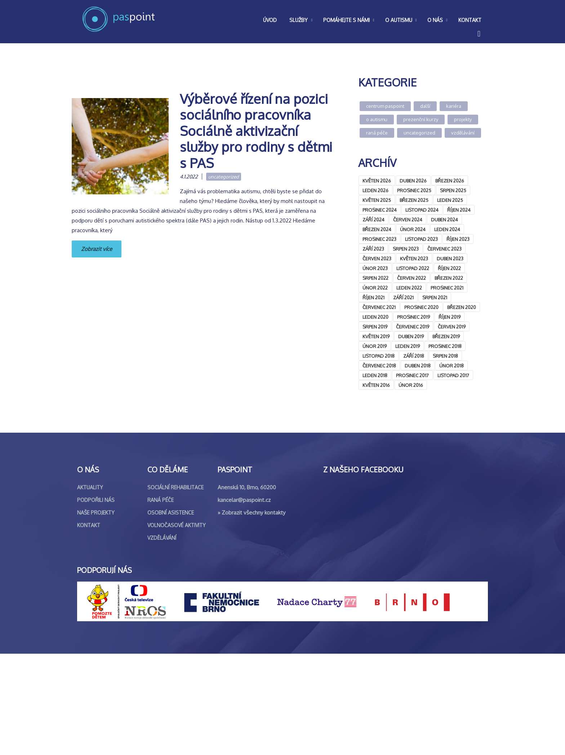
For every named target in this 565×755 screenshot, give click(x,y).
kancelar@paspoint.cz (244, 601)
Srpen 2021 (434, 297)
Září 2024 (373, 219)
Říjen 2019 (450, 317)
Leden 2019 (407, 346)
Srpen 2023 (406, 249)
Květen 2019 (376, 336)
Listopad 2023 (421, 239)
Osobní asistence (170, 614)
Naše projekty (96, 614)
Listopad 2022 (412, 268)
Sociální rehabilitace (175, 589)
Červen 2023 (376, 258)
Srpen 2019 (374, 327)
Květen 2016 (376, 385)
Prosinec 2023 (379, 239)
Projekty (463, 119)
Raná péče (377, 133)
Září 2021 (403, 297)
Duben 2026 (413, 181)
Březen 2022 (449, 278)
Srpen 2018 (445, 356)
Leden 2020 (375, 317)
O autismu (376, 119)
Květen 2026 (376, 181)
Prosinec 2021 (447, 288)
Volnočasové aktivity (176, 626)
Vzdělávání (463, 133)
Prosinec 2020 (421, 307)
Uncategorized (223, 177)
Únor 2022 (375, 288)
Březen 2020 (461, 307)
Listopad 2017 (453, 375)
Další (425, 106)
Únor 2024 (413, 229)
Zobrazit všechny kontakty (253, 613)
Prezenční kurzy (420, 119)
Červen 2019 (452, 327)
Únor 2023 (375, 268)
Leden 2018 (374, 375)
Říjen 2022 (449, 268)
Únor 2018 (451, 365)
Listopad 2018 (378, 356)
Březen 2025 (414, 200)
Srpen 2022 (375, 278)
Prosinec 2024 (379, 210)
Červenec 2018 (379, 365)
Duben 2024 (444, 219)
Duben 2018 (418, 365)
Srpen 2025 (453, 190)
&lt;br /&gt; (412, 460)
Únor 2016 (411, 385)
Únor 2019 (374, 346)
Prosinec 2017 (412, 375)
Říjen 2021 (373, 297)
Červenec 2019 (412, 327)
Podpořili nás (96, 601)
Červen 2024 (407, 219)
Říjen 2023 (458, 239)
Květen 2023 (414, 258)
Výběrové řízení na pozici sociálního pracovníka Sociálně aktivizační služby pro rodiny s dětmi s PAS (256, 130)
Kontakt (88, 626)
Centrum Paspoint (385, 106)
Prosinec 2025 (414, 190)
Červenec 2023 (444, 249)
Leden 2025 (450, 200)
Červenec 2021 (379, 307)
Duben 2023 (450, 258)
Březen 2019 (446, 336)
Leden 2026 (375, 190)
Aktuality (90, 589)
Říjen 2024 (459, 210)
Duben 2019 (411, 336)
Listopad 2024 (422, 210)
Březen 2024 (376, 229)
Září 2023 (373, 249)
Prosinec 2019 (413, 317)
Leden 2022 (409, 288)
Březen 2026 (449, 181)
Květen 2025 (376, 200)
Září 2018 (413, 356)
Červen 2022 (411, 278)
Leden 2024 (447, 229)
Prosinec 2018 (445, 346)
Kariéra (453, 106)
